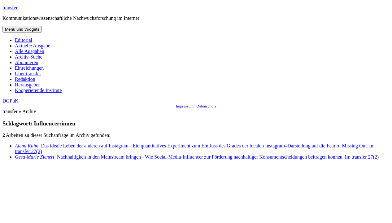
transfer (10, 7)
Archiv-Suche (28, 56)
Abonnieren (26, 62)
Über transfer (28, 73)
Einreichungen (29, 68)
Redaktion (25, 79)
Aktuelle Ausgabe (32, 45)
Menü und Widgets (22, 29)
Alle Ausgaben (29, 51)
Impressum (185, 106)
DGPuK (10, 100)
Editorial (23, 40)
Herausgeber (27, 84)
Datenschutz (206, 106)
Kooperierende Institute (38, 90)
